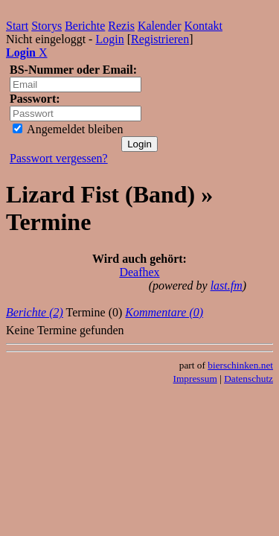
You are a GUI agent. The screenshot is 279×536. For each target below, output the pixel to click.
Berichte (85, 25)
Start (17, 25)
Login (109, 39)
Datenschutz (248, 378)
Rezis (121, 25)
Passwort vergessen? (59, 158)
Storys (46, 25)
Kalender (160, 25)
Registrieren (160, 39)
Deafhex (139, 272)
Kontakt (204, 25)
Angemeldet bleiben (68, 129)
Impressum (195, 378)
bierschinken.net (240, 365)
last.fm (227, 285)
